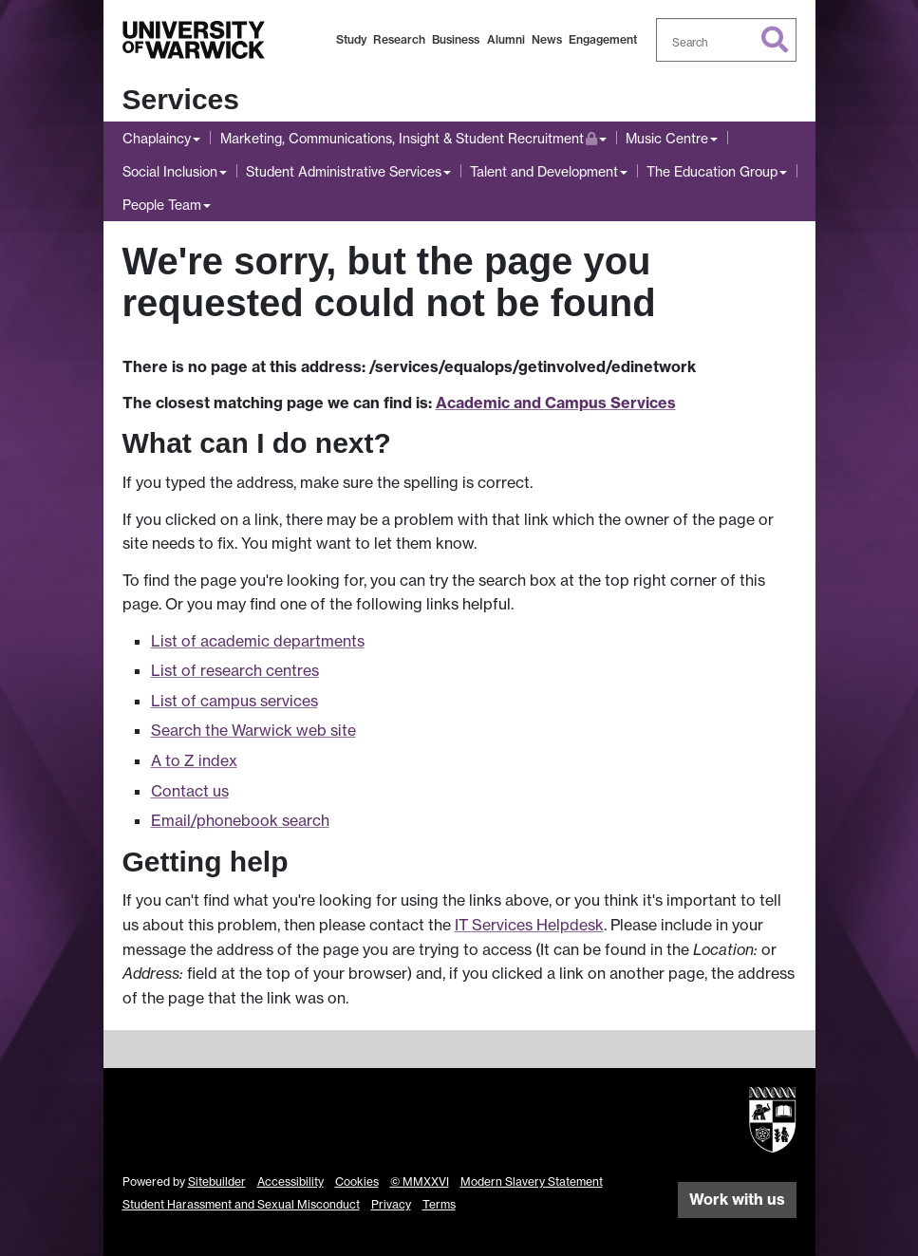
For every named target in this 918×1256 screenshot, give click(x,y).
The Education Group (711, 171)
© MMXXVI (419, 1181)
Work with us (737, 1199)
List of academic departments (258, 640)
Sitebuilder (217, 1181)
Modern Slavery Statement (531, 1181)
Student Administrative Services (343, 171)
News (547, 39)
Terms (439, 1204)
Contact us (190, 790)
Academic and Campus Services (556, 402)
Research (399, 39)
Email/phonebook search (240, 820)
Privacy (391, 1204)
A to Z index (194, 760)
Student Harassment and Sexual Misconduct (241, 1204)
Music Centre (667, 138)
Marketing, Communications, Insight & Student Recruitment (409, 136)
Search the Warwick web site (253, 730)
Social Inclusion (169, 171)
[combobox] (726, 40)
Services (180, 99)
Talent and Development (544, 171)
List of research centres (235, 670)
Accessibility (290, 1181)
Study (351, 39)
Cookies (357, 1181)
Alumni (506, 39)
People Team (161, 205)
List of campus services (234, 700)
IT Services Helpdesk (529, 924)
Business (455, 39)
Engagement (603, 39)
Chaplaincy (156, 138)
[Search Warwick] (726, 40)
